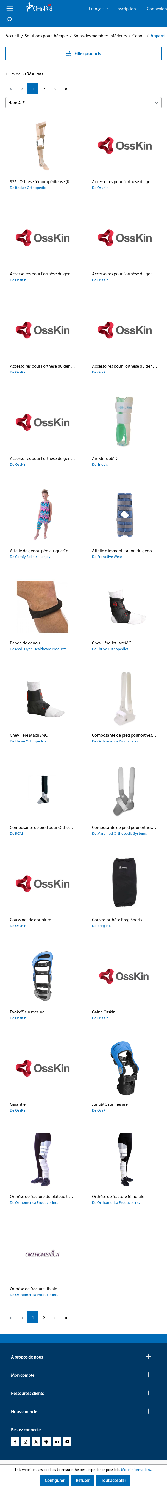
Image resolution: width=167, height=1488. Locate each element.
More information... (136, 1469)
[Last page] (65, 88)
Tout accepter (113, 1480)
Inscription (126, 8)
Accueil (12, 35)
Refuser (83, 1480)
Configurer (54, 1480)
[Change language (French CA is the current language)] (98, 8)
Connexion (157, 8)
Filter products (83, 53)
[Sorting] (83, 102)
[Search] (8, 20)
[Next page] (54, 88)
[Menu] (9, 8)
